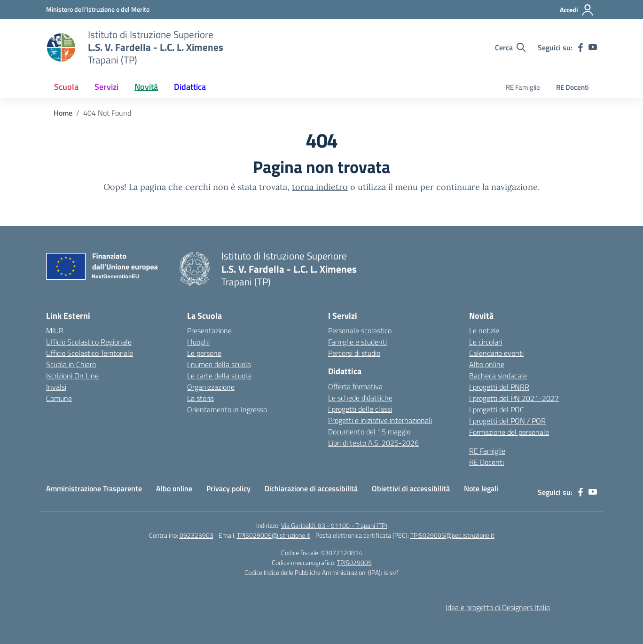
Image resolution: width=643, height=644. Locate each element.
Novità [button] (146, 86)
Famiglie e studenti (357, 341)
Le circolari (485, 341)
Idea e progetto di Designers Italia (498, 607)
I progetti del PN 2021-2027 (514, 398)
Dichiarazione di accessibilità (311, 488)
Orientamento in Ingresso (227, 409)
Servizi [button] (106, 86)
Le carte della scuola (219, 375)
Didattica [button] (190, 86)
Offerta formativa (355, 386)
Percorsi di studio (354, 353)
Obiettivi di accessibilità (411, 488)
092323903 (196, 535)
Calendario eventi (496, 353)
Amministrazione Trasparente (94, 488)
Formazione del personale (509, 432)
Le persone (204, 353)
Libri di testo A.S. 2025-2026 (373, 442)
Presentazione (209, 330)
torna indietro (320, 186)
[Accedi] (577, 10)
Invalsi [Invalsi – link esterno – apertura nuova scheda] (56, 387)
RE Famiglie (523, 87)
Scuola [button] (66, 86)
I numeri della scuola (219, 364)
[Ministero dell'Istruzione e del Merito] (97, 9)
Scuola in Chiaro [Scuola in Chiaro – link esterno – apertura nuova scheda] (71, 364)
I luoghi (198, 341)
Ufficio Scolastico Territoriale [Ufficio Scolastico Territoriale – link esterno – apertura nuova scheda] (89, 353)
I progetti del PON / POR (507, 420)
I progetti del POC (496, 409)
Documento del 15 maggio (369, 431)
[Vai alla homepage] (61, 47)
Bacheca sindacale (498, 375)
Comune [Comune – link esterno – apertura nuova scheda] (59, 398)
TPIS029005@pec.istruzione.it (452, 535)
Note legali (481, 488)
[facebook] (580, 47)
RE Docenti (572, 87)
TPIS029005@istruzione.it (273, 535)
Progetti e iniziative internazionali (380, 420)
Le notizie (484, 330)
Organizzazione (211, 387)
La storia (200, 398)
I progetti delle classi (360, 409)
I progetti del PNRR (499, 387)
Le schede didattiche (360, 397)
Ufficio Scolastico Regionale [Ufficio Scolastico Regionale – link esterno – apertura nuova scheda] (89, 341)
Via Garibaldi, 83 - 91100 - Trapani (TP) (334, 525)
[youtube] (592, 47)
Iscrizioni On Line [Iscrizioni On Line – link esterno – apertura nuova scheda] (72, 375)
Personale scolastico (360, 330)
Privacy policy (228, 488)
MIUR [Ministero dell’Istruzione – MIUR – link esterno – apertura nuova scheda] (54, 330)
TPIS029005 (354, 562)
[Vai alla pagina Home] (63, 112)
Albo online (486, 364)
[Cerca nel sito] (510, 47)
